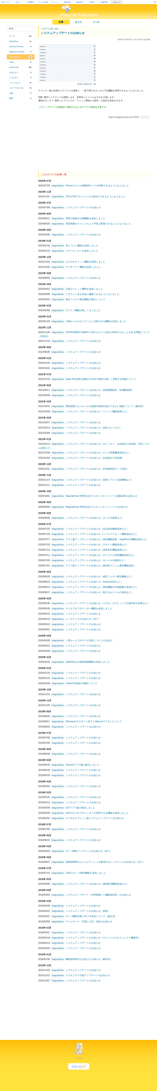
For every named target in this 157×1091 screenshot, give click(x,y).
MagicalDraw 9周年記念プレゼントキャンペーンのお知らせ (97, 507)
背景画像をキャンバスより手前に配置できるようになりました (98, 223)
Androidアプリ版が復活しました (82, 764)
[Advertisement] (21, 149)
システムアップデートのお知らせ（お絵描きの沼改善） (95, 457)
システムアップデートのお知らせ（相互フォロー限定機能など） (99, 576)
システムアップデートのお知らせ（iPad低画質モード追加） (97, 468)
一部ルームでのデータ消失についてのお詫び (89, 640)
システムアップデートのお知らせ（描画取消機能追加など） (97, 883)
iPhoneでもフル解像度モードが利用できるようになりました (97, 185)
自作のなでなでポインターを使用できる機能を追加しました (97, 813)
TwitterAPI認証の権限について (81, 683)
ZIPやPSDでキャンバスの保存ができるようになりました (95, 196)
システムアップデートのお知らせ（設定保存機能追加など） (97, 528)
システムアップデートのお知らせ (63, 33)
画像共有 (67, 2)
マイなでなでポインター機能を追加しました (89, 608)
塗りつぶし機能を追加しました (82, 245)
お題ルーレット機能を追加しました (84, 288)
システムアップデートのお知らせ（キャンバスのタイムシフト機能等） (103, 937)
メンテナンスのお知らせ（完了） (83, 619)
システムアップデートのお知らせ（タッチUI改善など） (95, 517)
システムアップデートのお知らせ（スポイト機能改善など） (97, 544)
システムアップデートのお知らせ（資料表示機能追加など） (97, 549)
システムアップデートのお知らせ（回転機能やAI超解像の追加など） (102, 587)
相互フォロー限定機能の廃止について (85, 299)
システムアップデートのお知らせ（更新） (88, 911)
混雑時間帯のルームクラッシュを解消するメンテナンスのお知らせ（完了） (105, 862)
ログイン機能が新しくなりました (83, 310)
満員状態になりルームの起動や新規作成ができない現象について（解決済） (105, 406)
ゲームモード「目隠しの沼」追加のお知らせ (89, 921)
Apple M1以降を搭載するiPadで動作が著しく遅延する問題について (101, 379)
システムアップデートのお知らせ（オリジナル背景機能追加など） (101, 555)
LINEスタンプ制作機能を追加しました (86, 873)
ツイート (145, 117)
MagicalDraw (58, 185)
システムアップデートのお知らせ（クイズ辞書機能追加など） (98, 452)
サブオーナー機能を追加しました (83, 267)
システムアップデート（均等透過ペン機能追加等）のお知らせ (98, 894)
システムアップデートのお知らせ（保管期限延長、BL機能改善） (100, 390)
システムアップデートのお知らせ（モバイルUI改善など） (96, 560)
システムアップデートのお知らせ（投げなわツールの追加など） (99, 592)
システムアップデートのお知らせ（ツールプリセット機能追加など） (102, 534)
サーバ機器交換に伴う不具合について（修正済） (91, 916)
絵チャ (18, 2)
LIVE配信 (30, 2)
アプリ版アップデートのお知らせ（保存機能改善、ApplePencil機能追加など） (107, 539)
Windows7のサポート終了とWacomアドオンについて (94, 721)
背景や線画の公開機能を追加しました (85, 218)
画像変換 (104, 2)
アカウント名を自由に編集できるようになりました (92, 294)
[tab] (21, 36)
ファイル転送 (43, 2)
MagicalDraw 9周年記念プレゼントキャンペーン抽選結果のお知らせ (101, 496)
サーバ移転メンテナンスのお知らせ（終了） (89, 851)
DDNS (91, 2)
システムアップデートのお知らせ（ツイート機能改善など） (97, 411)
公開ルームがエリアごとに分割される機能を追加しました (96, 321)
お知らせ (116, 2)
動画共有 (79, 2)
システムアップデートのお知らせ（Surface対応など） (94, 581)
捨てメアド (6, 2)
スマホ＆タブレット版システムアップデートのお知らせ (95, 818)
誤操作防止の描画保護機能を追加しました (88, 661)
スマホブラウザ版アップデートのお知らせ (88, 975)
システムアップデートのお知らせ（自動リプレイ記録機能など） (99, 479)
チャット (55, 2)
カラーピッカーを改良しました (82, 250)
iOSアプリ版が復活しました (80, 807)
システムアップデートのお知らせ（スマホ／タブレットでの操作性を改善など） (108, 603)
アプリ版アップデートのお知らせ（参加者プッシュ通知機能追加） (101, 565)
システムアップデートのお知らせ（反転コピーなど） (94, 427)
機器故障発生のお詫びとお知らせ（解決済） (89, 959)
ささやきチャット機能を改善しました (85, 261)
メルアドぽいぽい (50, 28)
